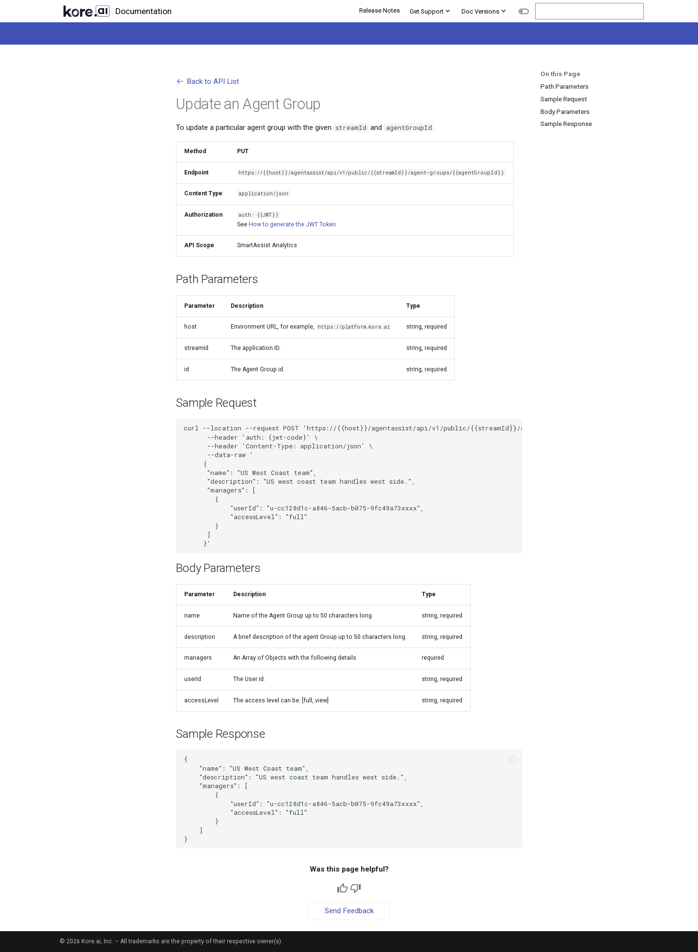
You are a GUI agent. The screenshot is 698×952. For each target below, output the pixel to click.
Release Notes (379, 10)
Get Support (431, 11)
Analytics (475, 33)
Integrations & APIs (423, 33)
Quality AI (290, 33)
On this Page (560, 74)
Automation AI (144, 33)
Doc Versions (484, 11)
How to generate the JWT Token (292, 224)
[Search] (589, 11)
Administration (521, 33)
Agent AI (327, 33)
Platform (100, 33)
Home (68, 33)
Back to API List (207, 81)
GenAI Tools (367, 33)
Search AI (189, 33)
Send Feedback (349, 910)
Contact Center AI (239, 33)
